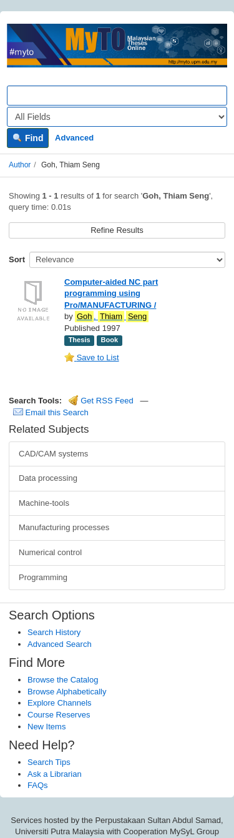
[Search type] (117, 117)
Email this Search (51, 412)
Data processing (48, 478)
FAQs (37, 785)
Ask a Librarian (54, 774)
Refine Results (117, 230)
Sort (17, 259)
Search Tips (49, 762)
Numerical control (50, 552)
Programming (43, 577)
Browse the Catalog (62, 679)
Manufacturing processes (64, 527)
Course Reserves (58, 714)
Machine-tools (44, 503)
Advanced (74, 137)
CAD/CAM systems (53, 453)
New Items (46, 726)
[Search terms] (117, 96)
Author (20, 164)
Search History (53, 632)
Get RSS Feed (101, 400)
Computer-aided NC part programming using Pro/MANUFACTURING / (111, 293)
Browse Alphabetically (66, 691)
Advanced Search (59, 644)
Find (27, 138)
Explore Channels (59, 702)
